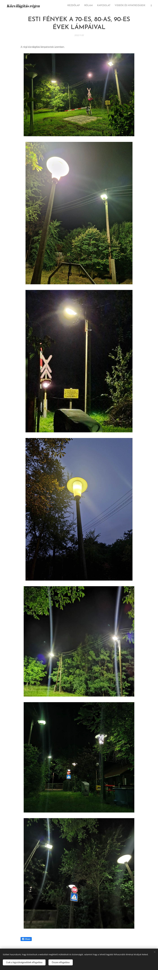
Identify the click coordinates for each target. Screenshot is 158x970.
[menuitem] (117, 5)
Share (26, 939)
